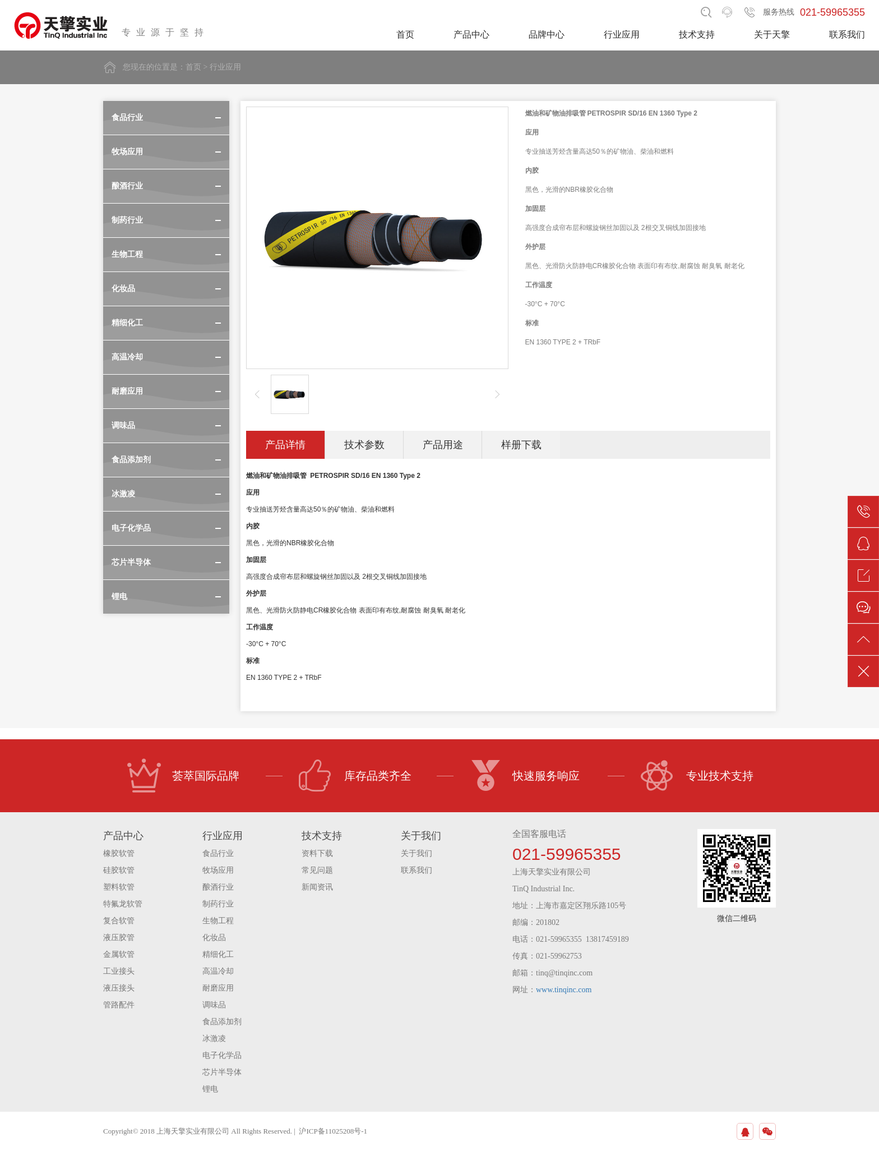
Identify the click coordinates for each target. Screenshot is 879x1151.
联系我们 (847, 34)
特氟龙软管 (122, 904)
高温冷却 (218, 971)
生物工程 (218, 921)
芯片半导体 (222, 1072)
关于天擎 (772, 34)
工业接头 (119, 971)
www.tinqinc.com (563, 990)
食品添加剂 (222, 1022)
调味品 (214, 1005)
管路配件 (119, 1005)
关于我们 (416, 853)
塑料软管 (119, 887)
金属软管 (119, 954)
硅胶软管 (119, 870)
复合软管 (119, 921)
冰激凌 (214, 1038)
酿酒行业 (218, 887)
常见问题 (317, 870)
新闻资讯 (317, 887)
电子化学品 (222, 1055)
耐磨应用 (218, 988)
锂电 (210, 1089)
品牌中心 (547, 34)
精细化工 (218, 954)
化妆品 (214, 937)
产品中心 (471, 34)
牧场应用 (218, 870)
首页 (405, 34)
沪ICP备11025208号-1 (333, 1131)
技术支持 (697, 34)
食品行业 (218, 853)
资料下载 (317, 853)
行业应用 (622, 34)
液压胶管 (119, 937)
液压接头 (119, 988)
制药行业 (218, 904)
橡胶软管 (119, 853)
